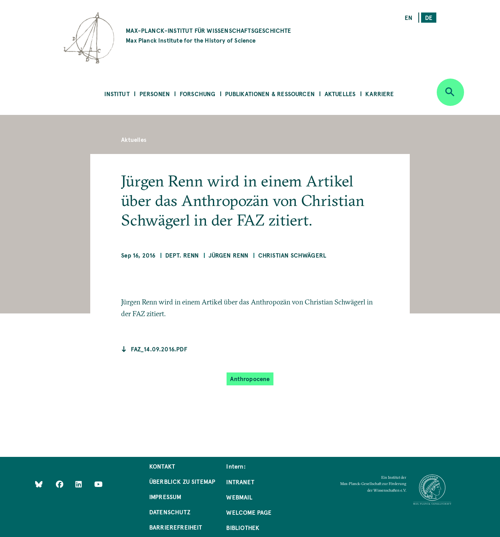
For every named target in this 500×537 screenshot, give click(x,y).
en (408, 17)
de (428, 17)
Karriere (379, 94)
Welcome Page (248, 512)
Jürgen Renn (229, 255)
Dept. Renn (182, 255)
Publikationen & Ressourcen (270, 94)
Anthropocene (250, 378)
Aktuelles (340, 94)
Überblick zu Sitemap (182, 481)
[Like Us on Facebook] (60, 484)
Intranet (240, 482)
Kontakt (162, 466)
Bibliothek (242, 527)
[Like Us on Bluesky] (39, 484)
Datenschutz (169, 512)
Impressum (165, 496)
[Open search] (450, 92)
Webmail (239, 497)
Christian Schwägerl (292, 255)
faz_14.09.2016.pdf (159, 349)
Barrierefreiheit (175, 527)
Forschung (198, 94)
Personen (154, 94)
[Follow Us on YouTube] (98, 484)
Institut (116, 94)
